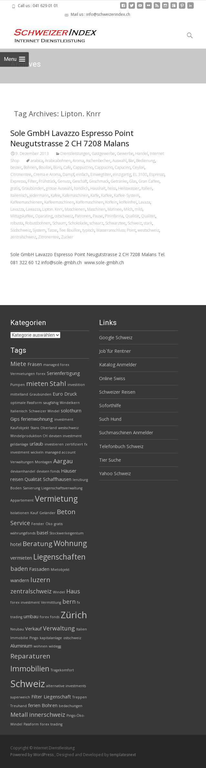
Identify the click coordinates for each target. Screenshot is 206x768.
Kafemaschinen (75, 195)
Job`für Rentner (115, 351)
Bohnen (30, 167)
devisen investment (65, 436)
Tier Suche (110, 460)
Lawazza (33, 209)
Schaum (59, 223)
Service (20, 523)
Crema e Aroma (47, 174)
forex (41, 373)
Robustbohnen (37, 223)
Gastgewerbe (103, 153)
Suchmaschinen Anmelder (126, 432)
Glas (133, 181)
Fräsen (34, 364)
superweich (20, 697)
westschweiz (148, 230)
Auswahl (119, 160)
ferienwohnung (37, 419)
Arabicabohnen (58, 160)
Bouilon (45, 167)
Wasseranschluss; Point (116, 230)
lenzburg (80, 479)
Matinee (115, 209)
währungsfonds (23, 533)
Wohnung (70, 543)
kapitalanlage (51, 638)
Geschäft (79, 181)
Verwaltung (59, 628)
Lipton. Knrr (52, 209)
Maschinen (96, 209)
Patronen (83, 216)
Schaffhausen (57, 479)
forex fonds (49, 617)
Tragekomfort (62, 670)
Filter (32, 181)
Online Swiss (112, 378)
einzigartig (122, 174)
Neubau (17, 629)
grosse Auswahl (59, 188)
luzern (40, 579)
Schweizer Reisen (117, 392)
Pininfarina (114, 216)
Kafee (55, 195)
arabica (37, 160)
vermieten (21, 557)
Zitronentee (48, 237)
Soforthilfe (110, 405)
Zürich (74, 615)
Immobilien (29, 668)
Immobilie (19, 638)
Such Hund (110, 419)
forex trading (51, 724)
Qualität (132, 216)
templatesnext (123, 754)
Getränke (119, 181)
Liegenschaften (59, 557)
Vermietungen (22, 373)
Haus (73, 591)
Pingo (33, 638)
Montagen (43, 462)
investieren (54, 444)
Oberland (48, 428)
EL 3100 (140, 174)
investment (63, 419)
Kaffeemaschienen (26, 202)
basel (42, 532)
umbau (31, 616)
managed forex (56, 364)
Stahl (58, 383)
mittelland (19, 394)
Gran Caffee (149, 181)
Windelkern (70, 402)
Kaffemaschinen (89, 202)
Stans (34, 428)
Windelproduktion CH (28, 436)
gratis (15, 188)
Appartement (22, 500)
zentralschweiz (23, 237)
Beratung (37, 543)
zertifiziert (74, 444)
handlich (81, 188)
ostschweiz (64, 216)
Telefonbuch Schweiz (121, 446)
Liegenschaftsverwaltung (61, 488)
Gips (15, 419)
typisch (88, 230)
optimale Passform (26, 402)
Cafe (67, 167)
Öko (49, 524)
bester (16, 167)
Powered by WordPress (32, 754)
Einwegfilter (100, 174)
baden (19, 568)
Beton (66, 511)
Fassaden (39, 569)
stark (148, 223)
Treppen (79, 697)
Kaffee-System (126, 195)
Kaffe (94, 195)
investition (76, 384)
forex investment (25, 602)
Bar (131, 160)
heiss (112, 188)
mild (138, 209)
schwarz (96, 223)
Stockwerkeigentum (66, 533)
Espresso (156, 174)
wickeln (37, 452)
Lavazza (17, 209)
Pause (98, 216)
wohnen (40, 646)
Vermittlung (51, 602)
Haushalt (98, 188)
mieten (37, 383)
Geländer (47, 513)
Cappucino (104, 167)
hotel (15, 544)
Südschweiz (20, 230)
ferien (34, 705)
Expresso (18, 181)
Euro (58, 393)
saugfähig (50, 402)
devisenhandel (22, 471)
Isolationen (19, 513)
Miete (18, 364)
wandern (19, 580)
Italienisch (18, 195)
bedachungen (70, 706)
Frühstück (47, 181)
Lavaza (144, 202)
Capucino (122, 167)
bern (69, 601)
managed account (60, 452)
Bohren (49, 705)
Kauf (34, 513)
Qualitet (148, 216)
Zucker (67, 237)
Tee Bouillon (69, 230)
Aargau (63, 461)
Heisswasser (128, 188)
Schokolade (78, 223)
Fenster (37, 524)
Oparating (44, 216)
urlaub (36, 443)
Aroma (78, 160)
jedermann (39, 195)
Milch (128, 209)
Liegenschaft (57, 696)
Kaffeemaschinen (59, 202)
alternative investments (66, 686)
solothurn (71, 410)
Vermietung (56, 498)
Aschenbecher (98, 160)
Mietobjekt (60, 569)
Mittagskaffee (21, 216)
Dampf (68, 174)
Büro (57, 167)
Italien (146, 188)
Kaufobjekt (19, 428)
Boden (16, 488)
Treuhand (18, 706)
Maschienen (75, 209)
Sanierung (31, 488)
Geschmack (99, 181)
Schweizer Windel (44, 411)
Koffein (111, 202)
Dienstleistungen (75, 153)
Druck (70, 393)
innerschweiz (47, 714)
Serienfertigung (63, 373)
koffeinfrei (128, 202)
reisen (16, 479)
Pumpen (17, 384)
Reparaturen (30, 655)
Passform (31, 724)
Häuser (69, 470)
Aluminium (21, 645)
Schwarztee (115, 223)
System (39, 230)
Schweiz (135, 223)
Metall (19, 714)
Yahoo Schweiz (115, 473)
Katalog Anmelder (118, 364)
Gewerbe (125, 153)
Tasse (52, 230)
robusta (16, 223)
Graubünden (33, 188)
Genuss (63, 181)
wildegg (55, 646)
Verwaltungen (22, 462)
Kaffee (106, 195)
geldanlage (19, 444)
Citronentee (20, 174)
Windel (59, 592)
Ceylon (138, 167)
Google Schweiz (115, 337)
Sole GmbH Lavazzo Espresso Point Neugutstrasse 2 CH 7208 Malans (72, 138)
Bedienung (145, 160)
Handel (141, 153)
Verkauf (33, 628)
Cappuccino (83, 167)
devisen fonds (48, 471)
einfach (82, 174)
